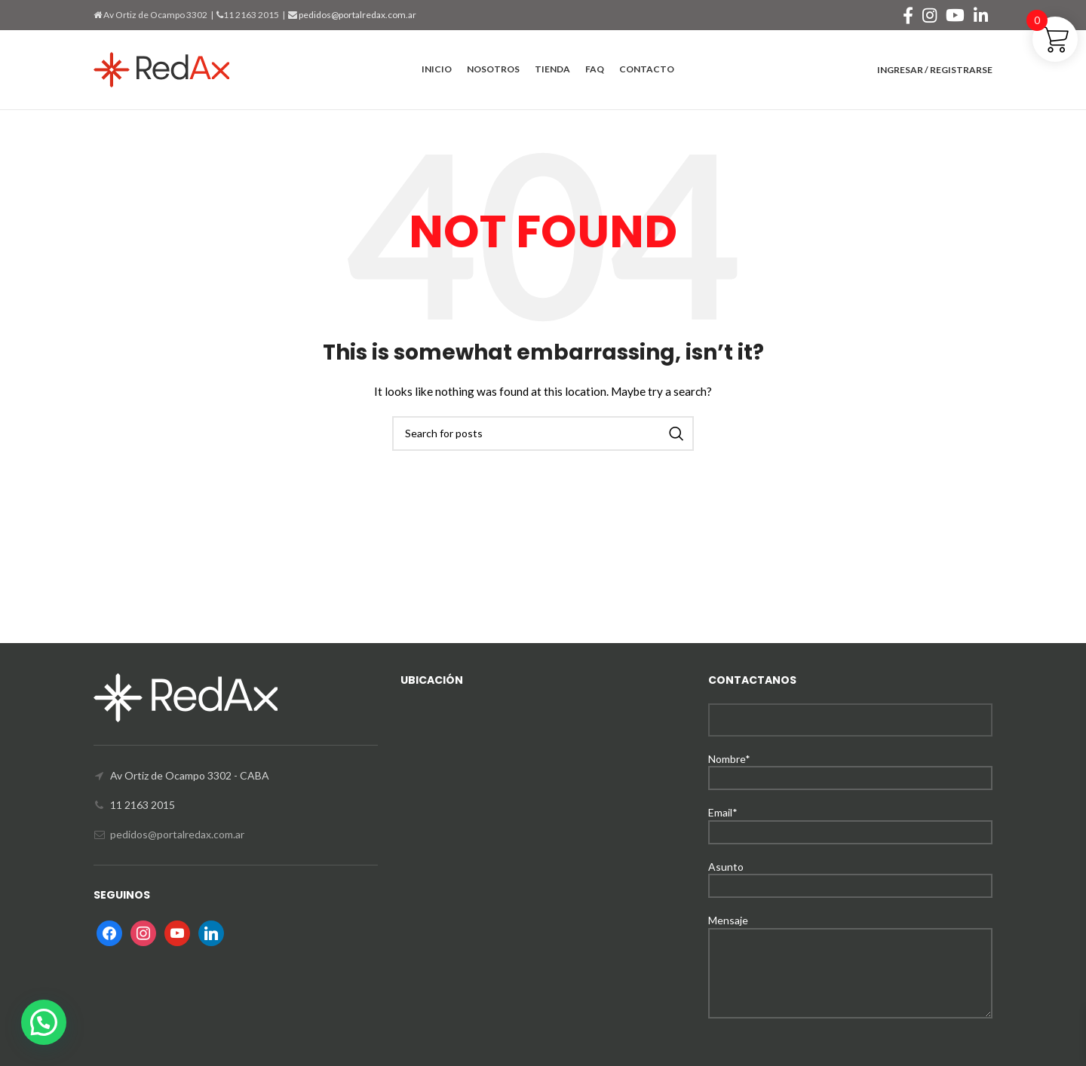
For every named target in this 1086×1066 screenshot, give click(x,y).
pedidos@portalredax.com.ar (356, 14)
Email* (850, 821)
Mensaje (850, 946)
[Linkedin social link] (980, 15)
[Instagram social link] (929, 15)
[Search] (543, 433)
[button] (43, 1022)
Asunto (850, 875)
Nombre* (850, 767)
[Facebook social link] (908, 15)
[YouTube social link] (955, 15)
